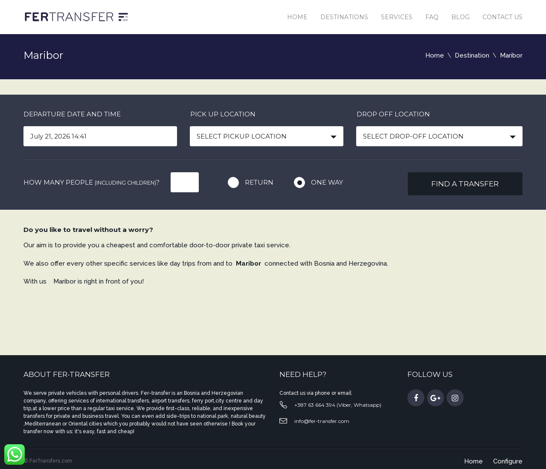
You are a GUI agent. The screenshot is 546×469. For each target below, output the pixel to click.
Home (297, 17)
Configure (508, 461)
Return (259, 182)
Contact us (502, 17)
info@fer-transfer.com (321, 421)
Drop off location (393, 114)
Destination (472, 55)
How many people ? (91, 182)
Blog (460, 17)
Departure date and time (72, 114)
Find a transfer (465, 183)
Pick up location (223, 114)
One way (327, 182)
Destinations (344, 17)
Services (396, 17)
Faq (432, 17)
